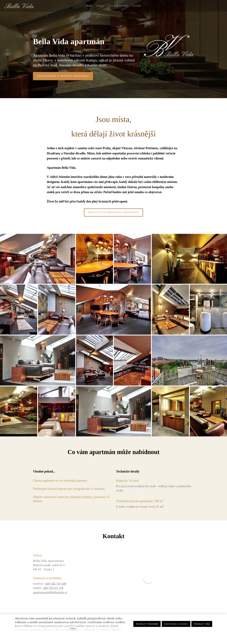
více (73, 628)
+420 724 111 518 (52, 588)
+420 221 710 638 (55, 583)
